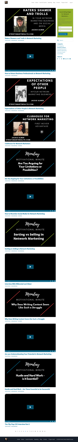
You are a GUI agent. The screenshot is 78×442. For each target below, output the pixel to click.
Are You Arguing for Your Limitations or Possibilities (24, 179)
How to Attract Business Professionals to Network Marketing (27, 73)
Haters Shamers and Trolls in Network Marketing (23, 38)
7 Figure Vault (64, 2)
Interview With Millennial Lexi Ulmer (18, 284)
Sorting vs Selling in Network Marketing (20, 249)
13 (42, 431)
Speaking (50, 2)
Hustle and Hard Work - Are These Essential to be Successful (27, 389)
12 (40, 431)
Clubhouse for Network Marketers (17, 144)
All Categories (60, 46)
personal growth (61, 52)
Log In (71, 2)
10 (35, 431)
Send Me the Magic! (62, 33)
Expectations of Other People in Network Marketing (24, 109)
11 (37, 431)
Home (33, 2)
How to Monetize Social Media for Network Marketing (25, 214)
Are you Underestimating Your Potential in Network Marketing (28, 354)
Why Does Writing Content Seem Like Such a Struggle (25, 319)
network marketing (21, 40)
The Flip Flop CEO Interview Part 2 (17, 424)
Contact (58, 2)
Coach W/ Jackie (43, 2)
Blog (54, 2)
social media (20, 145)
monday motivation (14, 40)
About (36, 2)
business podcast (7, 40)
